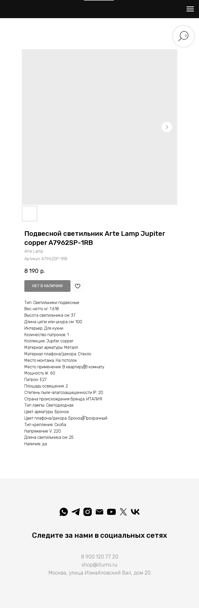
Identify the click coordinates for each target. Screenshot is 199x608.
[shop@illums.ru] (99, 512)
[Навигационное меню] (190, 9)
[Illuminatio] (111, 512)
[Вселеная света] (135, 512)
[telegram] (75, 512)
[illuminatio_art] (87, 512)
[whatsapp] (64, 512)
